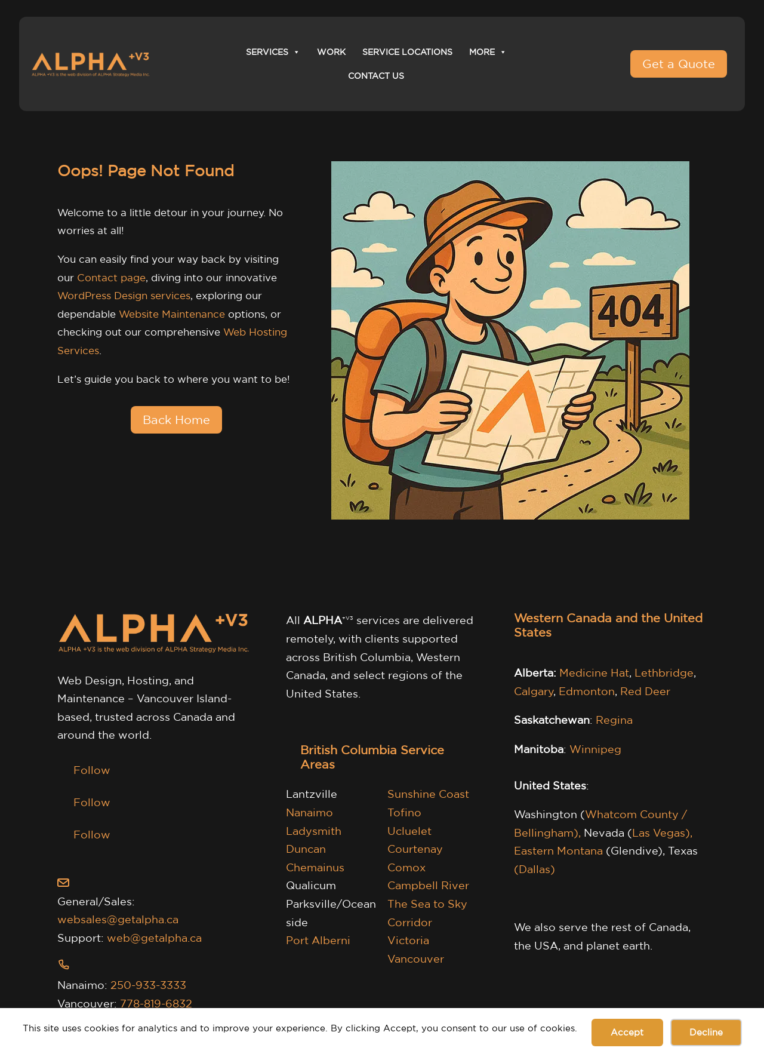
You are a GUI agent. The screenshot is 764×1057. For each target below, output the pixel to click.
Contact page (111, 277)
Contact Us (376, 76)
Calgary (534, 691)
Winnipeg (595, 749)
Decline (706, 1032)
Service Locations (407, 52)
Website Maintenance (172, 313)
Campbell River (428, 885)
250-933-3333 (148, 985)
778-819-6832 (156, 1003)
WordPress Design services (123, 295)
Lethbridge (664, 672)
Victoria (408, 940)
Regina (614, 720)
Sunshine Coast (428, 794)
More (488, 52)
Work (331, 52)
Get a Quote (678, 63)
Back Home (176, 419)
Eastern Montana (558, 850)
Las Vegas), (662, 832)
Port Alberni (318, 940)
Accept (627, 1032)
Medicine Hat (594, 672)
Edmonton (587, 691)
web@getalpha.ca (154, 938)
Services (273, 52)
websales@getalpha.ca (117, 919)
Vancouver (415, 958)
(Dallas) (534, 869)
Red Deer (645, 691)
